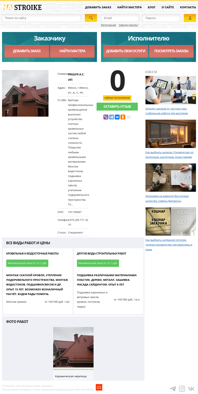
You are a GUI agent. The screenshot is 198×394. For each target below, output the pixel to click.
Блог (152, 7)
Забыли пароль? (128, 25)
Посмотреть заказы (171, 51)
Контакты (188, 7)
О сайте (168, 7)
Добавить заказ (98, 7)
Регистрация (108, 25)
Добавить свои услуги (125, 51)
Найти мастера (129, 7)
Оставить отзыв (117, 106)
